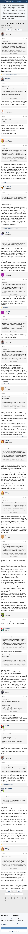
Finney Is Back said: (6, 637)
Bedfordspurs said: (6, 119)
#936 (26, 696)
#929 (26, 346)
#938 (26, 762)
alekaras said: (5, 148)
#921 (26, 38)
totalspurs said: (5, 41)
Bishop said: (4, 86)
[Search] (26, 1)
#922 (26, 83)
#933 (26, 541)
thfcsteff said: (4, 195)
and (7, 383)
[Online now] (3, 616)
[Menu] (2, 1)
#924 (26, 145)
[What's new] (23, 1)
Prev (8, 29)
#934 (26, 619)
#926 (26, 238)
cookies (11, 918)
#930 (26, 393)
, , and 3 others (11, 74)
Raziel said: (4, 500)
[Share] (24, 38)
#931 (26, 446)
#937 (26, 730)
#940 (26, 853)
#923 (26, 116)
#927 (26, 279)
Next (19, 29)
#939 (26, 793)
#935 (26, 634)
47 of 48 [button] (14, 29)
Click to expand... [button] (14, 53)
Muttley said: (4, 349)
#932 (26, 497)
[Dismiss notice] (25, 5)
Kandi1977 (4, 27)
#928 (26, 316)
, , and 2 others (10, 228)
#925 (26, 192)
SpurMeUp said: (5, 396)
